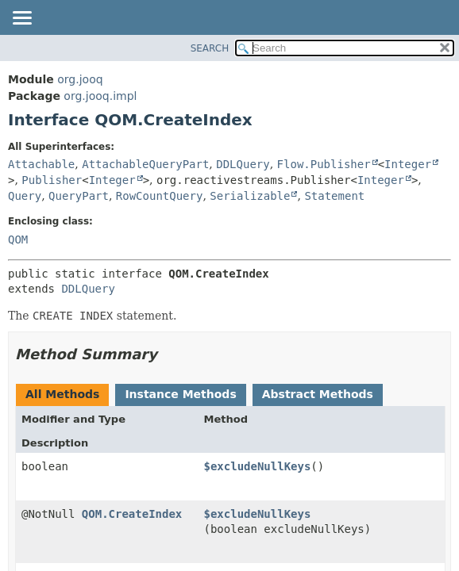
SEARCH (210, 48)
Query (24, 196)
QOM (18, 239)
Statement (334, 196)
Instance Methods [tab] (180, 394)
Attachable (41, 164)
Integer (407, 164)
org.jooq (79, 79)
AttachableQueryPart (145, 164)
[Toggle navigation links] (21, 19)
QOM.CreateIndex (132, 514)
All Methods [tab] (62, 394)
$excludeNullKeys (257, 466)
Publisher (51, 180)
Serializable (250, 196)
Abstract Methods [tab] (317, 394)
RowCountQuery (159, 196)
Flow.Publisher (324, 164)
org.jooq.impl (100, 96)
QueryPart (78, 196)
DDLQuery (242, 164)
